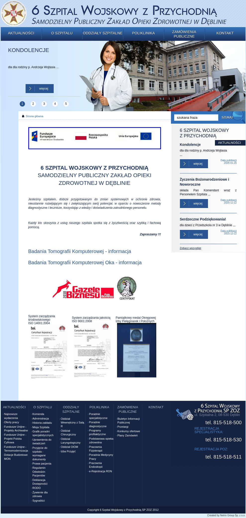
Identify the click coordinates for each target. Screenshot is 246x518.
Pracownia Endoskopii (96, 465)
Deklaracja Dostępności (40, 481)
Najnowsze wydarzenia (11, 416)
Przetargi (123, 426)
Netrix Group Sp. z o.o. (233, 515)
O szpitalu (62, 33)
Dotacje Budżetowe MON (16, 456)
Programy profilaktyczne (97, 432)
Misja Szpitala (41, 427)
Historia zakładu (42, 422)
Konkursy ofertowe (129, 431)
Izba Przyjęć (68, 451)
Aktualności (21, 33)
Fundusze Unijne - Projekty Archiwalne (16, 428)
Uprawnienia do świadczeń (42, 441)
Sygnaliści (39, 500)
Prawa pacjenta (42, 463)
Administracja (41, 418)
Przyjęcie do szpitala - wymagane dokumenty (40, 453)
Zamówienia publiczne (184, 34)
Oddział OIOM (69, 446)
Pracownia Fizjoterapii (95, 448)
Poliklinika (143, 33)
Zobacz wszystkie (190, 248)
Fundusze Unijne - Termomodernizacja (16, 448)
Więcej (43, 88)
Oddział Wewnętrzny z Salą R (72, 422)
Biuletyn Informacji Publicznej (129, 420)
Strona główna (34, 116)
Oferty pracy (11, 422)
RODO (37, 487)
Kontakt (225, 33)
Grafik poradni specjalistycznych (43, 433)
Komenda (38, 414)
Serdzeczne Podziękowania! (203, 219)
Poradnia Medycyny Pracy (101, 456)
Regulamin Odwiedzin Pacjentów (39, 471)
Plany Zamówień (128, 435)
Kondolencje (190, 145)
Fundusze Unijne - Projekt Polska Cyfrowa (15, 438)
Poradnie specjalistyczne (98, 416)
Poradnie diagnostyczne (98, 424)
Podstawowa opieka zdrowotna (101, 440)
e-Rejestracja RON (100, 471)
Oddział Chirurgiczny (68, 432)
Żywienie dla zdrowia (40, 494)
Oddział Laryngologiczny (71, 440)
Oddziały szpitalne (103, 33)
